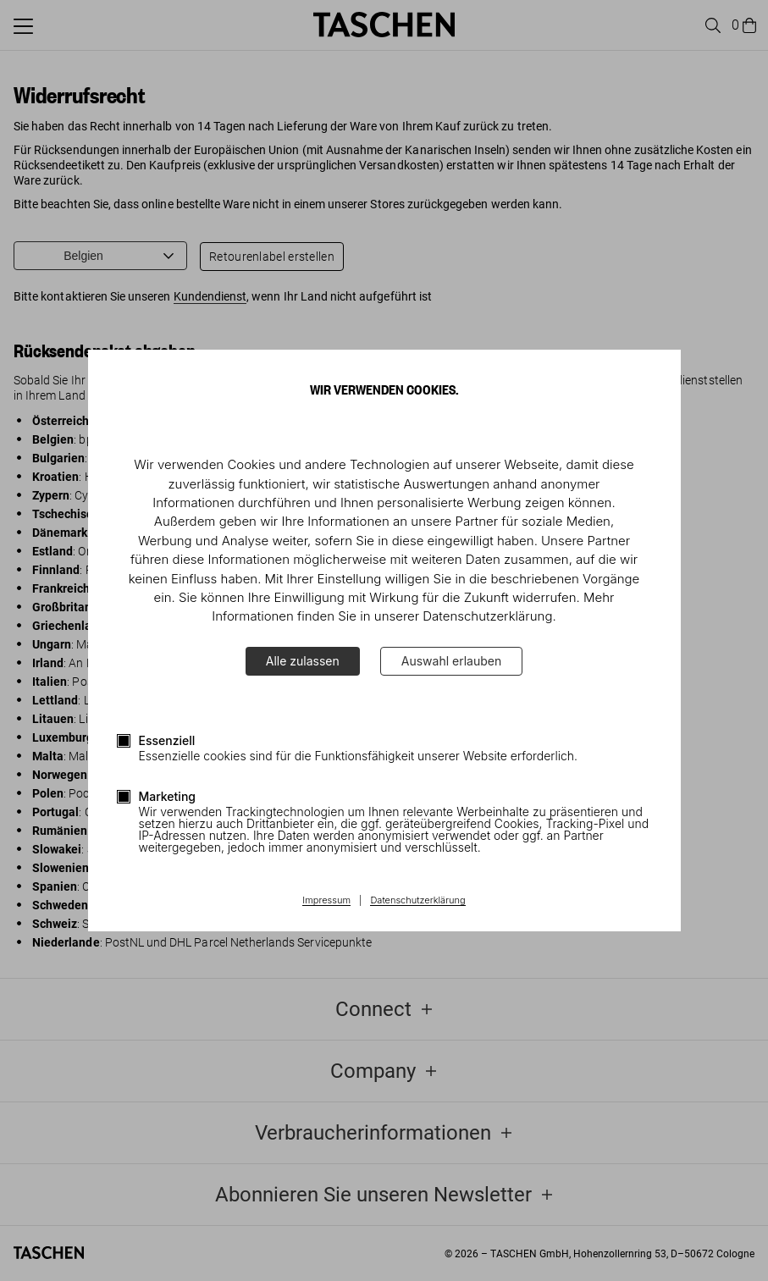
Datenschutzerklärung (417, 901)
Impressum (326, 901)
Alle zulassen (303, 661)
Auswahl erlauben (451, 661)
